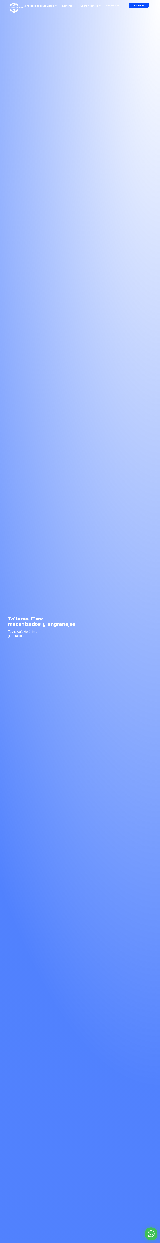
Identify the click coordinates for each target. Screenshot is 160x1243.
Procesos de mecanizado (41, 5)
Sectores (69, 5)
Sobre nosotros (90, 5)
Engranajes (112, 5)
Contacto (139, 5)
